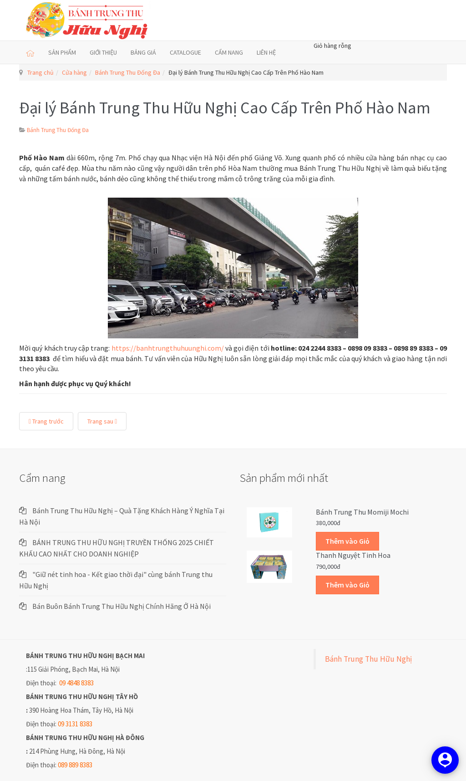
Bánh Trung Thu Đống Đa (127, 72)
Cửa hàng (74, 72)
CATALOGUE (185, 52)
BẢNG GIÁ (143, 52)
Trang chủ (40, 72)
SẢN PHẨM (62, 52)
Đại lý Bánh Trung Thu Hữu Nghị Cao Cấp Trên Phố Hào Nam (225, 107)
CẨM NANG (229, 52)
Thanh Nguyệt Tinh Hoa (353, 555)
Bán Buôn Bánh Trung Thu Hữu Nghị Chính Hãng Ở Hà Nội (121, 606)
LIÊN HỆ (266, 52)
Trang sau (102, 421)
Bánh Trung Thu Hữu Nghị (368, 659)
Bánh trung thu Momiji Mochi (362, 511)
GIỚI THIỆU (103, 52)
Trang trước (46, 421)
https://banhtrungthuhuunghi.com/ (167, 347)
